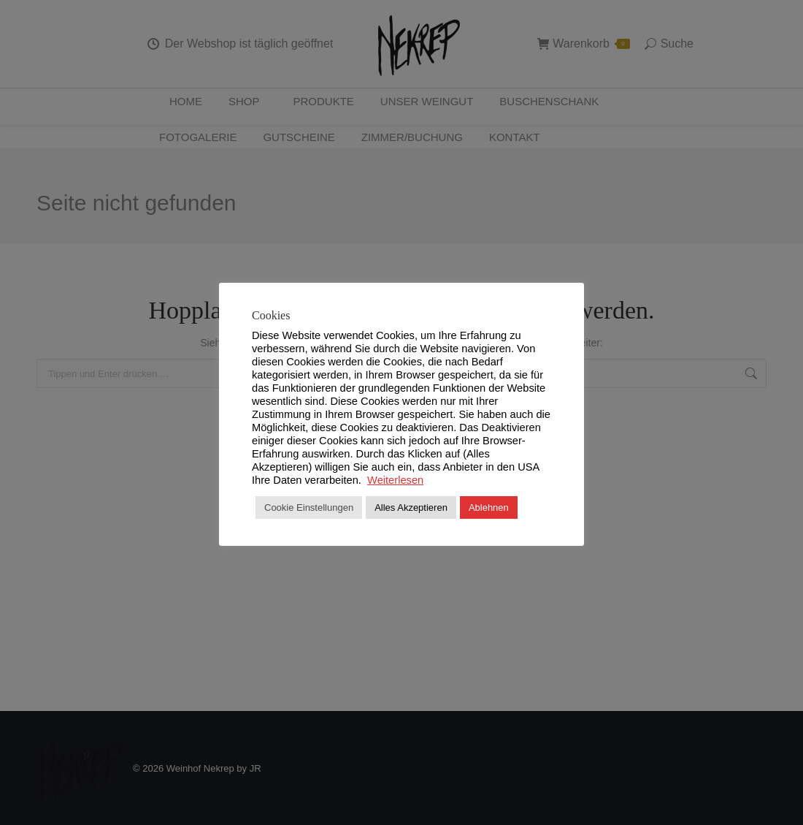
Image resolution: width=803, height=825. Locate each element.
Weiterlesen (395, 480)
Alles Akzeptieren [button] (410, 507)
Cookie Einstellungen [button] (308, 507)
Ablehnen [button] (489, 507)
